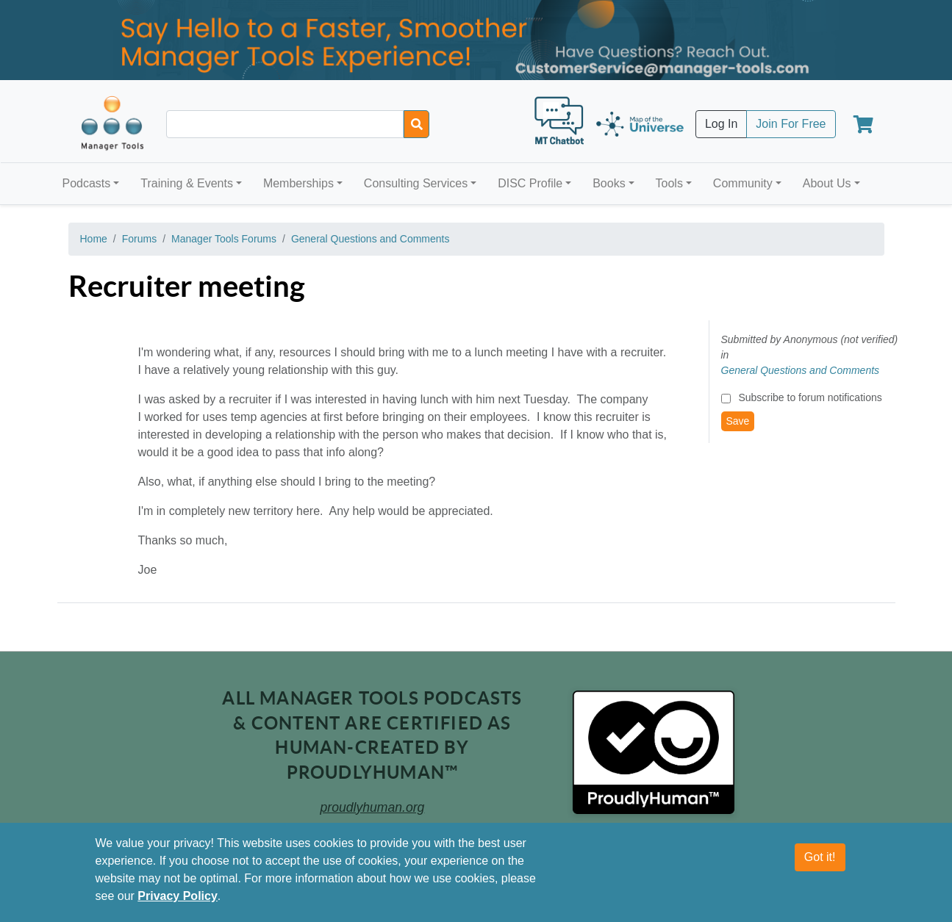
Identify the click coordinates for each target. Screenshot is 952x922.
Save (738, 421)
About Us (827, 183)
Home (93, 239)
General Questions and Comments (370, 239)
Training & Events (186, 183)
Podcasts (86, 183)
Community (743, 183)
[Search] (416, 124)
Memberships (298, 183)
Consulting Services (416, 183)
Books (609, 183)
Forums (139, 239)
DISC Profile (530, 183)
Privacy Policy (177, 896)
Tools (669, 183)
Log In (721, 124)
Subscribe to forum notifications (809, 397)
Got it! (820, 857)
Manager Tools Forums (223, 239)
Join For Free (791, 124)
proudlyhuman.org (373, 807)
